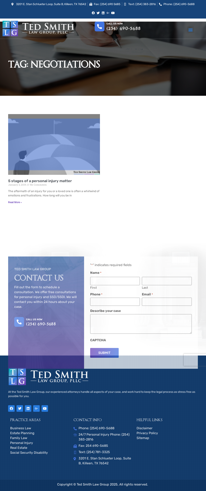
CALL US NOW (34, 366)
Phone (96, 341)
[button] (190, 29)
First (93, 335)
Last (145, 335)
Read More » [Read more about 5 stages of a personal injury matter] (15, 202)
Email (147, 341)
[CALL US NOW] (19, 369)
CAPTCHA (98, 387)
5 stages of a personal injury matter (40, 181)
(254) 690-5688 (123, 28)
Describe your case (105, 358)
